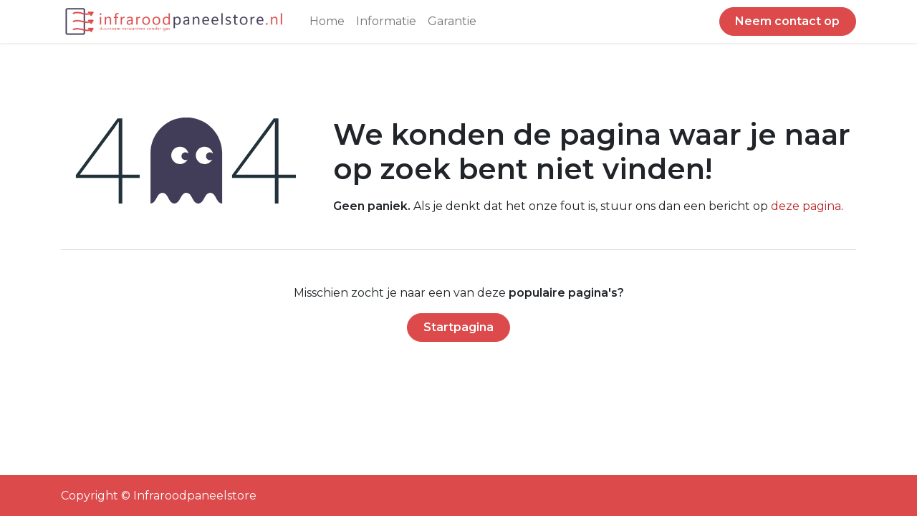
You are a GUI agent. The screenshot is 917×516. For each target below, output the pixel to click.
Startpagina (458, 327)
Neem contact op (787, 21)
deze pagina (806, 206)
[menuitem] (327, 21)
